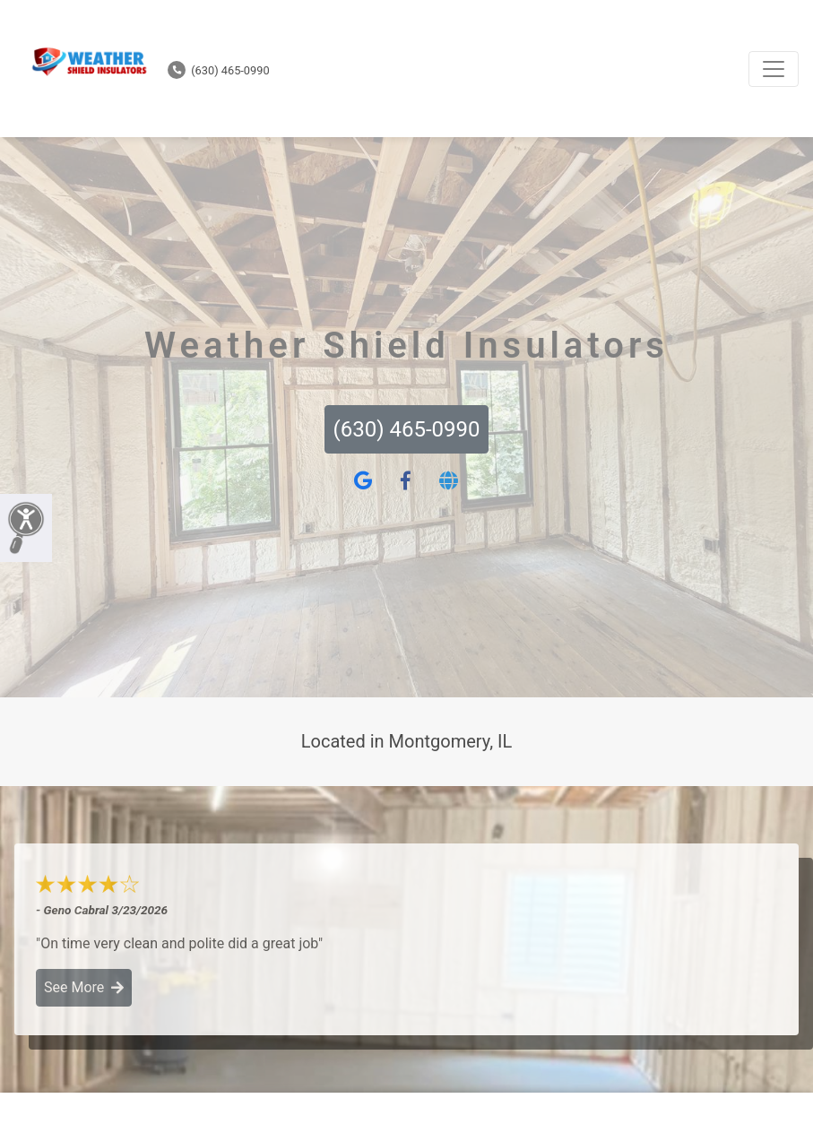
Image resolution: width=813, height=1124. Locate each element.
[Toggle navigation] (773, 69)
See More (84, 987)
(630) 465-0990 (219, 70)
